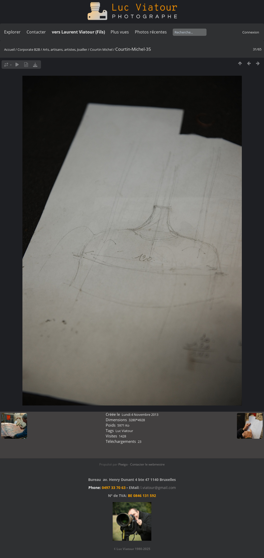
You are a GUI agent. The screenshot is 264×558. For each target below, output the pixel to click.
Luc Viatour (124, 430)
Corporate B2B (29, 49)
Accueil (9, 49)
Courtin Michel (101, 49)
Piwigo (123, 464)
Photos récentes (151, 32)
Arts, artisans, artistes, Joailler (65, 49)
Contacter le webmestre (147, 464)
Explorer (12, 32)
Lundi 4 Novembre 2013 (140, 414)
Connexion (250, 32)
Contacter (36, 32)
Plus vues (120, 32)
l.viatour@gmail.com (158, 487)
